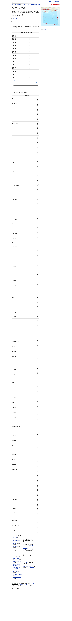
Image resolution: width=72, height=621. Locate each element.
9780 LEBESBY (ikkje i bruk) (17, 574)
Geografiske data (57, 1)
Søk (29, 535)
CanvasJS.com (37, 89)
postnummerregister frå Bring (28, 566)
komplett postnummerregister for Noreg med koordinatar (29, 561)
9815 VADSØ (15, 553)
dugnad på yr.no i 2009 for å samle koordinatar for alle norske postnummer (28, 547)
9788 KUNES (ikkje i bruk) (17, 561)
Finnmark (35, 4)
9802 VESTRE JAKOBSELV (17, 540)
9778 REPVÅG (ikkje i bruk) (17, 577)
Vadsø (39, 4)
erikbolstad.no (14, 4)
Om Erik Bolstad (50, 1)
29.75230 (16, 18)
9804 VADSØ (15, 546)
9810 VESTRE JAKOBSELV (17, 549)
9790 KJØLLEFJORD (16, 558)
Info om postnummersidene (55, 4)
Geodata (18, 4)
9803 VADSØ (15, 543)
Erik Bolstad (17, 1)
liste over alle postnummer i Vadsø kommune (49, 28)
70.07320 (13, 18)
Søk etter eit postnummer (16, 533)
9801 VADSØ (15, 537)
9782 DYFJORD (15, 571)
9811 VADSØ (15, 552)
